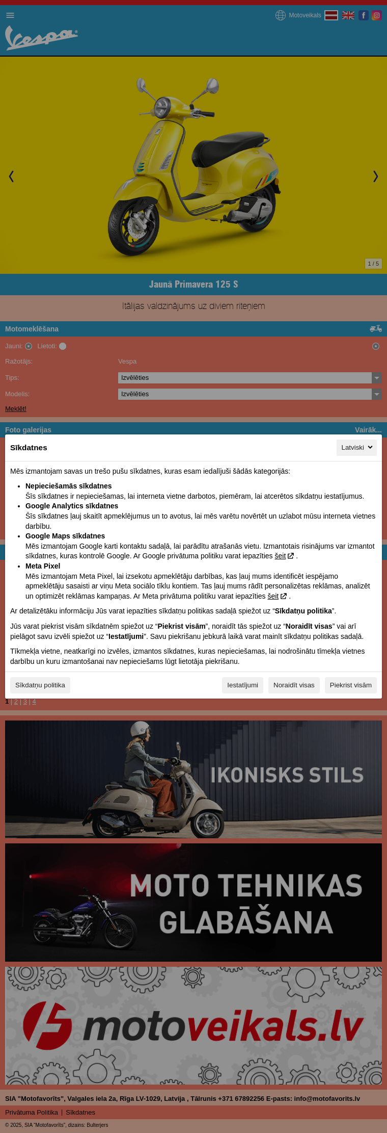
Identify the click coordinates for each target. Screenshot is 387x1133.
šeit (280, 556)
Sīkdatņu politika (40, 685)
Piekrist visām (351, 685)
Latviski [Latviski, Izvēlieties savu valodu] (358, 447)
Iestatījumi (242, 685)
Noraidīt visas (294, 685)
